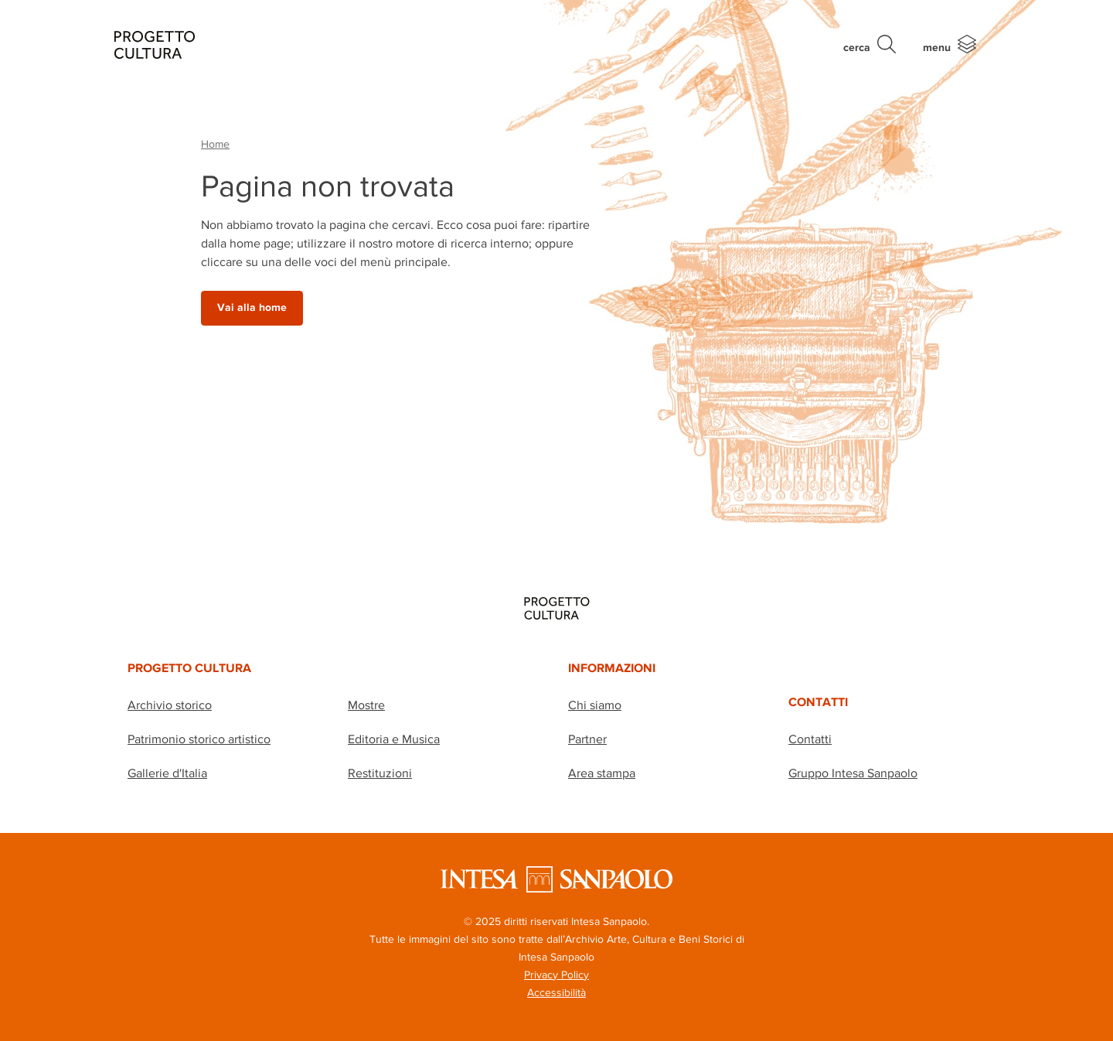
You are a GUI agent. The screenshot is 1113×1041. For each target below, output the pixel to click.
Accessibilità (556, 992)
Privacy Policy (556, 974)
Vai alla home (252, 307)
